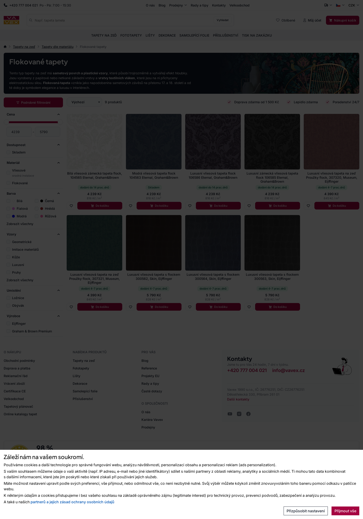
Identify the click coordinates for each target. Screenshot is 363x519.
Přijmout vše (345, 511)
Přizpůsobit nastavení (306, 511)
